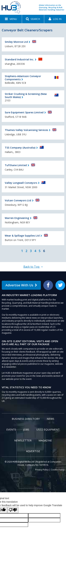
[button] (11, 19)
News (50, 418)
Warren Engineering (17, 218)
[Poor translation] (12, 510)
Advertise (33, 451)
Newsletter (23, 440)
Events (11, 429)
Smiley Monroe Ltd (16, 41)
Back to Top (33, 267)
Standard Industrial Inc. (19, 59)
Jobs (26, 429)
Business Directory (26, 418)
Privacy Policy (42, 469)
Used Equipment (48, 429)
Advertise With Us (21, 285)
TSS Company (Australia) (20, 147)
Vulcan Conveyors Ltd (18, 200)
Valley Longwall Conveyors (21, 182)
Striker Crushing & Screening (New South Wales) (26, 95)
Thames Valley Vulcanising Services (26, 130)
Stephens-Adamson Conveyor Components (23, 77)
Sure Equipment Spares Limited (24, 112)
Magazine (45, 440)
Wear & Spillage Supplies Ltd (22, 235)
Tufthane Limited (16, 165)
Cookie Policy (57, 469)
